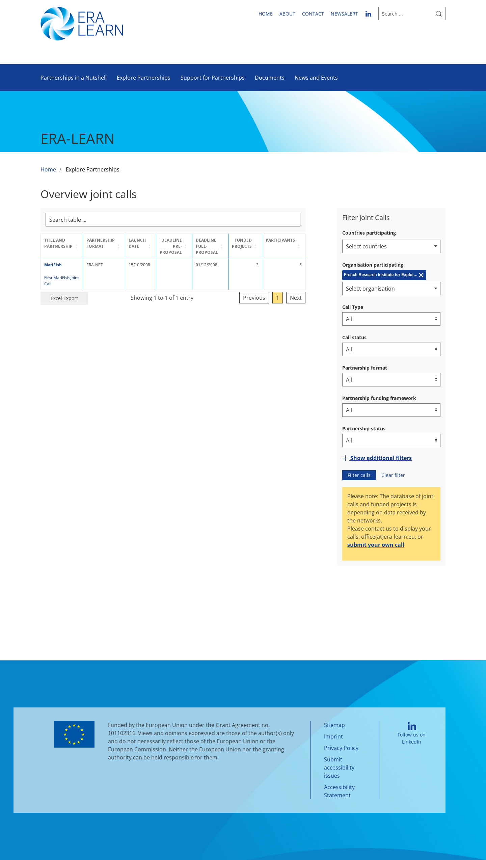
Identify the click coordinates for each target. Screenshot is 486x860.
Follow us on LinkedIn (412, 733)
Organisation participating (372, 265)
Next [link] (322, 297)
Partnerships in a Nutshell (73, 77)
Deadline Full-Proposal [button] (223, 246)
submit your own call (375, 544)
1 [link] (303, 297)
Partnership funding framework (379, 398)
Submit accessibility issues (339, 767)
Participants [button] (306, 240)
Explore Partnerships (143, 77)
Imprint (333, 736)
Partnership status (363, 428)
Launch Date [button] (145, 243)
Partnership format (364, 368)
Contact (313, 13)
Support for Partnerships (213, 77)
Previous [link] (280, 297)
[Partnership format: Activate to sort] (110, 246)
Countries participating (369, 233)
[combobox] (391, 246)
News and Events (316, 77)
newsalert (344, 13)
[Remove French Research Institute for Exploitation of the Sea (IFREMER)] (384, 275)
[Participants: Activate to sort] (310, 246)
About (287, 13)
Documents (270, 77)
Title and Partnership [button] (58, 243)
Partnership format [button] (105, 243)
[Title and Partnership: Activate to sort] (63, 246)
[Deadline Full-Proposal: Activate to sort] (229, 246)
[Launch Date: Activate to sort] (149, 246)
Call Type (352, 307)
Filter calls (359, 475)
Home (266, 13)
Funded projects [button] (268, 243)
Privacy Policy (341, 748)
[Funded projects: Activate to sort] (269, 246)
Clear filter (393, 475)
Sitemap (334, 725)
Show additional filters (377, 458)
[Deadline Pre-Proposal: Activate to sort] (187, 246)
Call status (354, 337)
